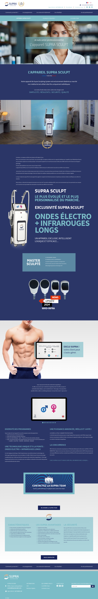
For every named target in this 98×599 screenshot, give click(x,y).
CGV (28, 586)
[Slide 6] (50, 422)
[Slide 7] (52, 422)
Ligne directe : (55, 7)
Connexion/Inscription (86, 5)
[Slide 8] (53, 422)
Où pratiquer (69, 7)
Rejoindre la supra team (49, 508)
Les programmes (27, 12)
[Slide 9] (55, 422)
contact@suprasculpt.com (14, 588)
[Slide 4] (47, 422)
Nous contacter (49, 557)
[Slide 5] (49, 422)
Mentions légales (31, 588)
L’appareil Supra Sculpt (23, 18)
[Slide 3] (45, 422)
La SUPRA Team (75, 18)
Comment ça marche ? (11, 12)
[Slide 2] (44, 422)
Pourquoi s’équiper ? (49, 18)
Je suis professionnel (87, 12)
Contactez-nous (79, 7)
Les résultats (58, 12)
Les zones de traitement (43, 12)
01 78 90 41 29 (18, 591)
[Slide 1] (42, 422)
